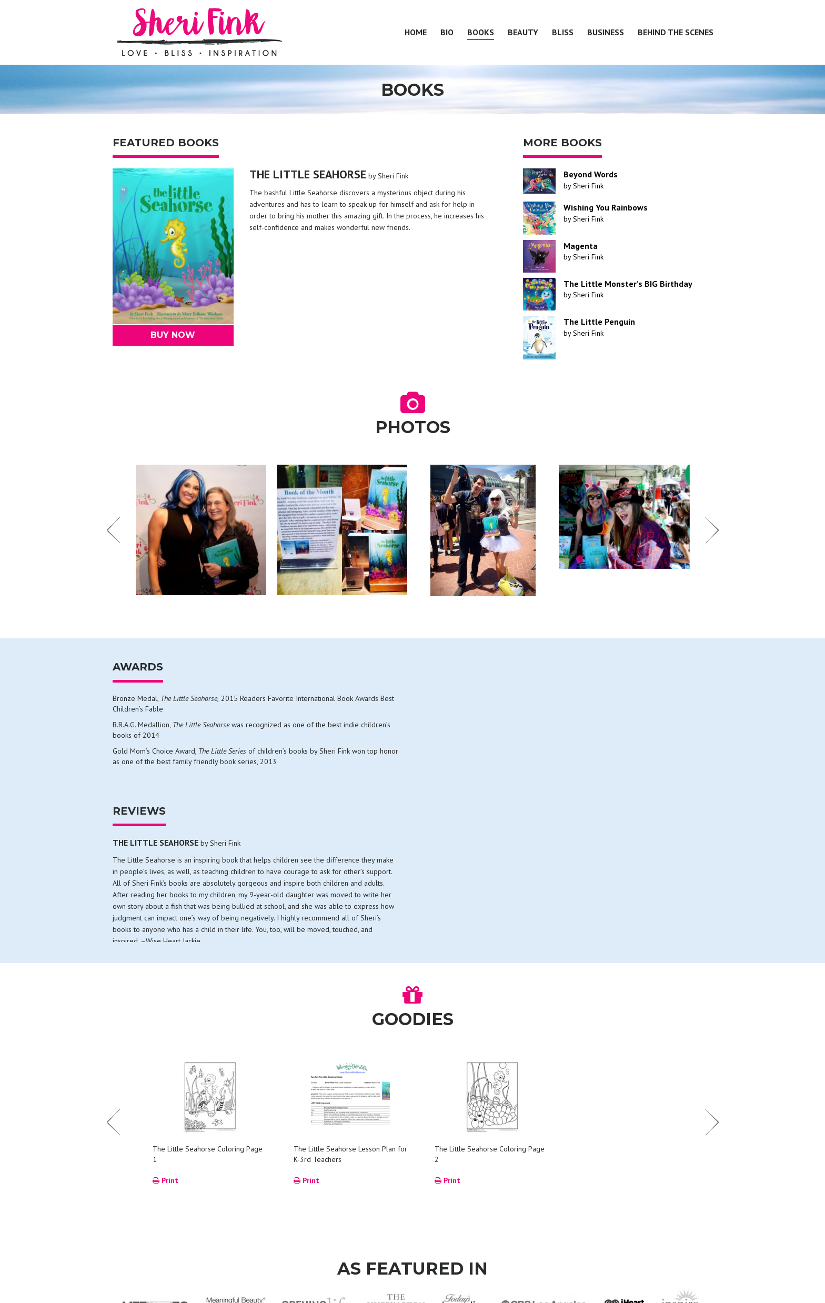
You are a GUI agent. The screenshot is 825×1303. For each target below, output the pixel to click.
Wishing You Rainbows (606, 207)
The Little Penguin (599, 321)
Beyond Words (591, 174)
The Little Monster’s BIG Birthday (628, 283)
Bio (447, 32)
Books (480, 32)
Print (165, 1041)
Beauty (523, 32)
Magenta (581, 245)
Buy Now (172, 335)
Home (416, 32)
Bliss (563, 32)
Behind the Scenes (675, 32)
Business (605, 32)
